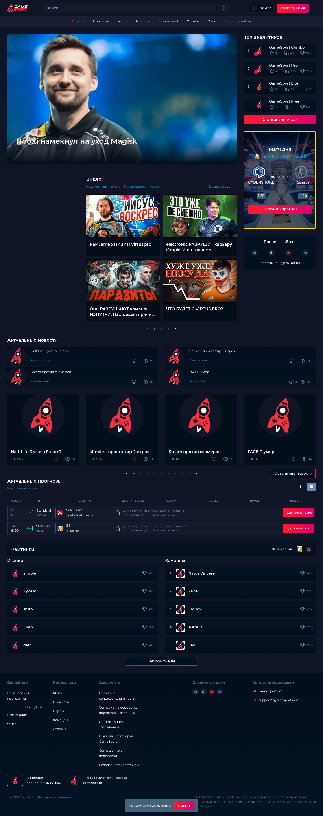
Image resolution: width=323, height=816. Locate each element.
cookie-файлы (161, 805)
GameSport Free (284, 101)
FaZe (193, 591)
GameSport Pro (283, 65)
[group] (140, 99)
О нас (11, 724)
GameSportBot (271, 691)
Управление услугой (24, 707)
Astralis (195, 627)
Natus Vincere (201, 573)
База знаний (17, 715)
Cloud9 (195, 609)
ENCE (193, 645)
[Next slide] (225, 152)
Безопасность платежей (119, 765)
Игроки (59, 711)
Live (117, 186)
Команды (60, 720)
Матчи (58, 693)
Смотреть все (219, 186)
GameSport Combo (287, 47)
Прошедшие (134, 186)
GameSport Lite (283, 83)
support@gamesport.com (279, 700)
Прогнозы (61, 702)
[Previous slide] (19, 152)
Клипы (154, 186)
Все (10, 488)
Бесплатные (27, 488)
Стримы (59, 729)
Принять (184, 805)
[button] (134, 473)
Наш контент (96, 186)
